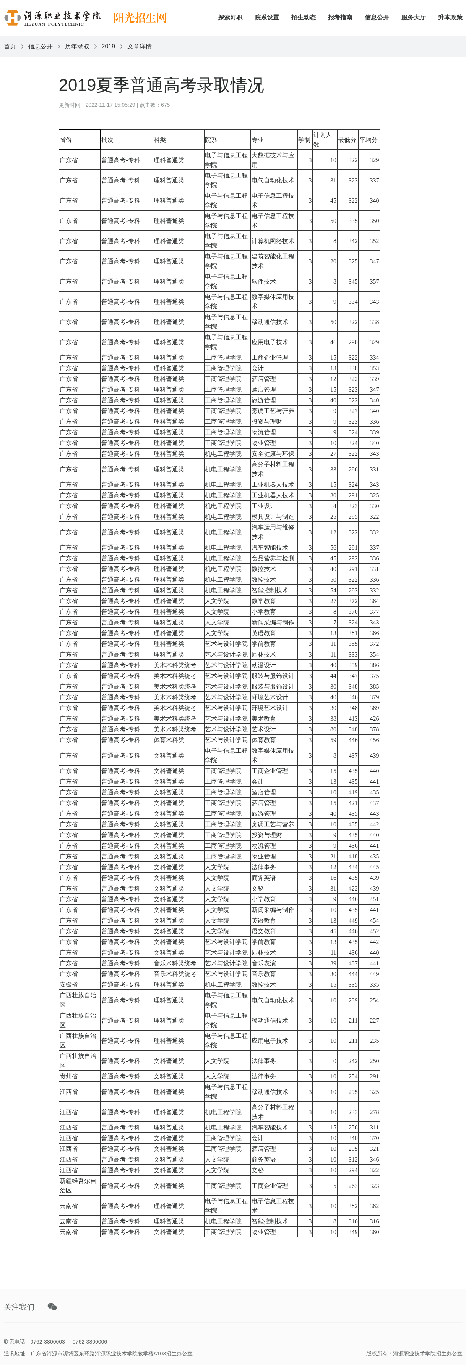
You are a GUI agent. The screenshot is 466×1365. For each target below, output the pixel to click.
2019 (108, 46)
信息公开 (377, 17)
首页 (10, 46)
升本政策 (450, 17)
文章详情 (139, 46)
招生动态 (303, 17)
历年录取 (77, 46)
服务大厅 (413, 17)
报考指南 (340, 17)
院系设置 (267, 17)
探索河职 (230, 17)
